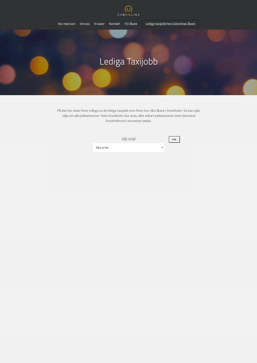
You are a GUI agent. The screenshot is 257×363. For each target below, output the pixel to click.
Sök (174, 139)
